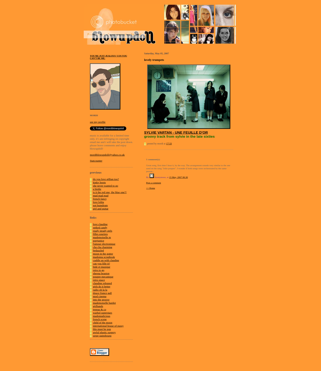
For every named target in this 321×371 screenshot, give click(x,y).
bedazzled (98, 250)
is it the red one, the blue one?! (110, 192)
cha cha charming (102, 247)
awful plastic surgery (104, 332)
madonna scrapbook (104, 257)
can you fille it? (101, 263)
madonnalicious (101, 316)
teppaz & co (99, 309)
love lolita (98, 202)
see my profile (97, 122)
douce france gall (102, 293)
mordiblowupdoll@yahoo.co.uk (107, 154)
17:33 (169, 143)
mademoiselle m (102, 237)
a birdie (97, 189)
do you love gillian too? (106, 179)
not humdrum (100, 205)
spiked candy (100, 227)
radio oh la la (100, 289)
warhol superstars (102, 312)
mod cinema (99, 296)
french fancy (100, 198)
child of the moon (102, 322)
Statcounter (96, 160)
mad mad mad (101, 195)
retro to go (98, 270)
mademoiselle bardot (104, 302)
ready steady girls (102, 230)
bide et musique (101, 266)
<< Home (150, 188)
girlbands (98, 306)
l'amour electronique (104, 243)
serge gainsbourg (102, 335)
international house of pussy (108, 325)
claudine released (102, 283)
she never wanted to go (105, 185)
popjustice (98, 240)
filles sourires (100, 234)
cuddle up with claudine (106, 260)
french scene (100, 319)
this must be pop (102, 329)
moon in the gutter (103, 253)
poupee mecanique (103, 276)
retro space (99, 279)
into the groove (101, 299)
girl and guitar (101, 208)
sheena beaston (101, 273)
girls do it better (101, 286)
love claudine (100, 224)
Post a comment (153, 183)
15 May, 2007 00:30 (178, 177)
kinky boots (99, 182)
